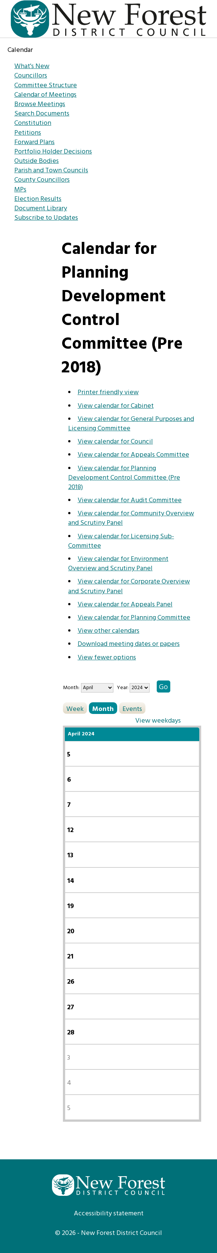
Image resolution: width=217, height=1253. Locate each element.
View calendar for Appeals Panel (125, 604)
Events (132, 709)
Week (75, 709)
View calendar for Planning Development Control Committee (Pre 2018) (124, 478)
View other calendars (108, 631)
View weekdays (158, 720)
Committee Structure (45, 85)
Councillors (30, 75)
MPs (20, 189)
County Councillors (42, 180)
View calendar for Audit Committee (130, 500)
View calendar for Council (115, 441)
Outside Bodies (36, 161)
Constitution (32, 123)
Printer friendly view (108, 392)
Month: (71, 687)
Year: (123, 687)
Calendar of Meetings (45, 95)
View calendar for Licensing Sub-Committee (121, 541)
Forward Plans (34, 142)
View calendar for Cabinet (116, 406)
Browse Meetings (39, 104)
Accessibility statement (109, 1213)
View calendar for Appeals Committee (133, 455)
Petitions (27, 133)
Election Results (37, 199)
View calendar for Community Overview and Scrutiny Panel (131, 518)
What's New (31, 66)
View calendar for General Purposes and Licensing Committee (131, 424)
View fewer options (107, 657)
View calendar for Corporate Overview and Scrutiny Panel (129, 586)
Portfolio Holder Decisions (53, 151)
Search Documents (41, 113)
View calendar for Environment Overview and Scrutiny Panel (118, 564)
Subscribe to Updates (46, 218)
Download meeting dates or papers (129, 644)
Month (103, 709)
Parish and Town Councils (51, 170)
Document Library (40, 208)
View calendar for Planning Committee (134, 617)
